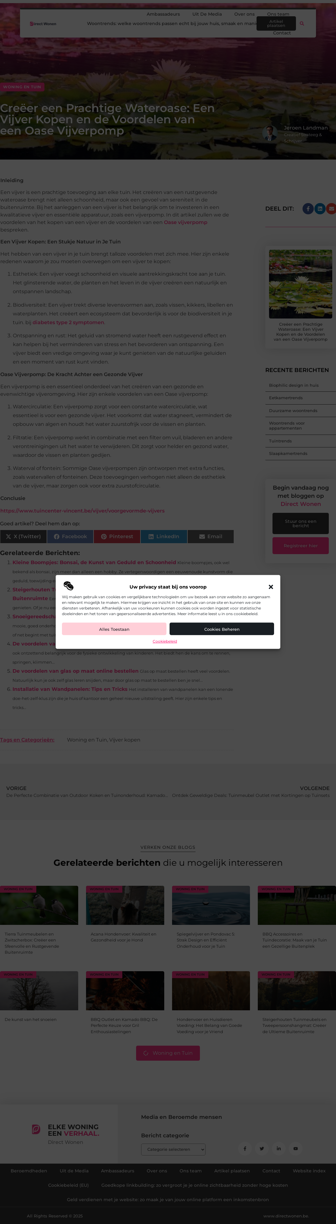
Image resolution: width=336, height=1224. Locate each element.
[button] (271, 587)
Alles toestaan (114, 629)
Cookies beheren (222, 629)
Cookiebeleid (165, 641)
